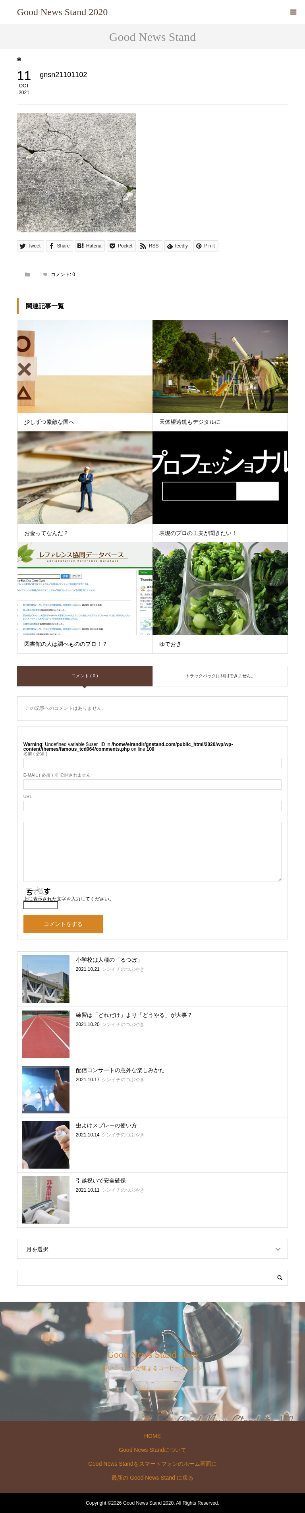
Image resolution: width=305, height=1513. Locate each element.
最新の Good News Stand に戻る (152, 1477)
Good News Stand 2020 (62, 12)
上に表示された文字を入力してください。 (68, 899)
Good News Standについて (152, 1450)
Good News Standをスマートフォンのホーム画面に (152, 1464)
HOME (152, 1436)
